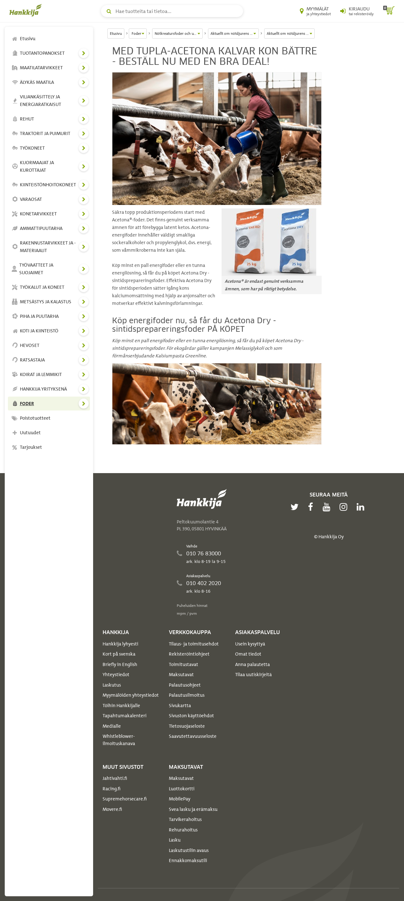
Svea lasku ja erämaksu (193, 809)
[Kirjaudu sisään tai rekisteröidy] (357, 11)
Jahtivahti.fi (115, 778)
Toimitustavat (183, 664)
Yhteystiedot (116, 674)
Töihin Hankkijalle (121, 705)
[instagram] (345, 507)
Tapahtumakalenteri (124, 716)
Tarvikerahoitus (185, 819)
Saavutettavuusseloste (193, 736)
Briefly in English (120, 664)
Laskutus (112, 685)
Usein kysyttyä (250, 644)
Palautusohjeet (185, 685)
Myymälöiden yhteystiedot (131, 695)
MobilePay (179, 799)
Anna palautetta (252, 664)
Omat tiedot (248, 654)
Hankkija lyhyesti (120, 644)
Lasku (175, 840)
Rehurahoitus (183, 830)
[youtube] (328, 507)
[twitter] (296, 507)
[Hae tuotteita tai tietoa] (172, 11)
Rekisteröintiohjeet (189, 654)
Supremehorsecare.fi (125, 799)
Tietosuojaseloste (187, 726)
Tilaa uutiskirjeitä (253, 674)
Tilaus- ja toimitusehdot (194, 644)
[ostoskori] (389, 11)
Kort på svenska (119, 654)
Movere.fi (112, 809)
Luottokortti (181, 789)
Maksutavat (181, 674)
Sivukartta (180, 705)
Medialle (112, 726)
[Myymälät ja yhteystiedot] (315, 11)
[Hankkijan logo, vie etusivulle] (26, 10)
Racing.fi (112, 789)
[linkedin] (362, 507)
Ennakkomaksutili (188, 860)
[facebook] (312, 507)
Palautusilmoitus (187, 695)
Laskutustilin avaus (189, 850)
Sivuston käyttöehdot (191, 716)
